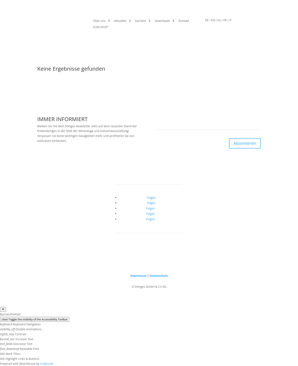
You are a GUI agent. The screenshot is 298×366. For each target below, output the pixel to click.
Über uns (99, 21)
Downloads (162, 21)
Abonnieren (245, 143)
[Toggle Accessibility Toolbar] (3, 309)
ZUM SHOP (100, 27)
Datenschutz (159, 276)
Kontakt (184, 21)
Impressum (138, 276)
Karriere (140, 21)
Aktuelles (120, 21)
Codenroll (46, 364)
